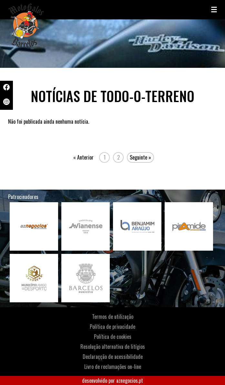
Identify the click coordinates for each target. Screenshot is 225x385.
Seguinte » (140, 157)
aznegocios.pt (129, 380)
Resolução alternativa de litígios (112, 346)
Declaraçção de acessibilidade (113, 356)
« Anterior (83, 157)
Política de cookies (112, 336)
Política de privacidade (112, 326)
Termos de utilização (112, 316)
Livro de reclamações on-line (112, 366)
